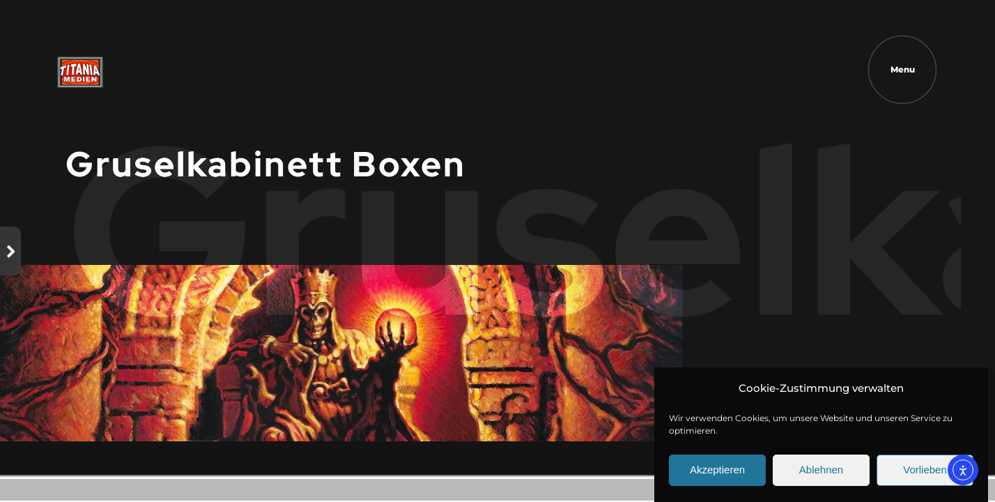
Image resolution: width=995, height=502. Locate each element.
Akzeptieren (717, 474)
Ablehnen (821, 474)
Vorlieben (925, 474)
